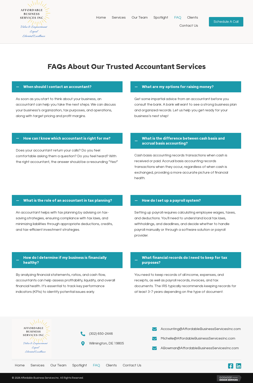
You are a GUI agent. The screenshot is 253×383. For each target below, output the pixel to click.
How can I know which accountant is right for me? (66, 138)
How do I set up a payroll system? (171, 200)
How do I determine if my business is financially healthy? (65, 260)
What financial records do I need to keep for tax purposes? (184, 260)
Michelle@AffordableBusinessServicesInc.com (198, 338)
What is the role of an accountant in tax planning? (67, 200)
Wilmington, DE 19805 (106, 343)
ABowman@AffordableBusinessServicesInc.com (200, 348)
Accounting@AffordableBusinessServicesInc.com (201, 329)
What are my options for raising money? (178, 86)
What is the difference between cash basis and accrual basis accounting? (183, 141)
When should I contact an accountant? (57, 86)
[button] (231, 366)
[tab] (67, 86)
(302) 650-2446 (101, 334)
